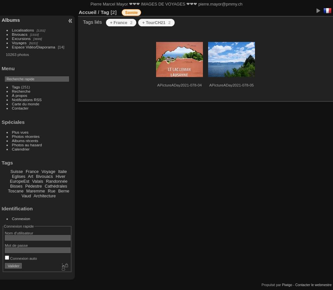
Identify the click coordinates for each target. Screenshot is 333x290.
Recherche (21, 91)
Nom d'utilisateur (19, 233)
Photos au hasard (27, 145)
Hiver (60, 176)
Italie (62, 171)
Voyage (48, 171)
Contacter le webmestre (313, 285)
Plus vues (20, 132)
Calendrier (21, 149)
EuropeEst (19, 181)
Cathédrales (56, 186)
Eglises (18, 176)
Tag (104, 12)
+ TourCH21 (156, 22)
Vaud (26, 195)
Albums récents (25, 140)
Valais (37, 181)
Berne (63, 191)
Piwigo (287, 285)
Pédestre (33, 186)
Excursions (21, 38)
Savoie (131, 12)
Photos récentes (26, 136)
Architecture (44, 195)
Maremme (35, 191)
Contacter (20, 108)
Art (30, 176)
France (32, 171)
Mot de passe (16, 245)
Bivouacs (20, 34)
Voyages (19, 43)
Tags (16, 87)
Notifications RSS (27, 100)
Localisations (23, 30)
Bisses (16, 186)
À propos (19, 95)
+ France (121, 22)
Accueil (88, 12)
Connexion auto (21, 258)
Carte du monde (25, 104)
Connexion (21, 219)
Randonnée (56, 181)
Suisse (16, 171)
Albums (11, 20)
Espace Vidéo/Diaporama (33, 47)
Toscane (16, 191)
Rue (51, 191)
